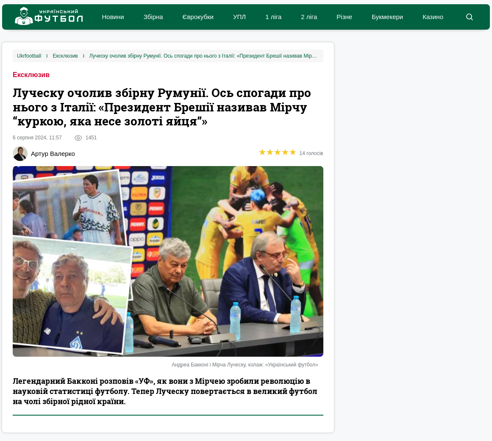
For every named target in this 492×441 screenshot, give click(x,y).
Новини (113, 16)
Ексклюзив (31, 74)
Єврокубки (198, 16)
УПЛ (239, 16)
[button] (469, 16)
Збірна (153, 16)
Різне (344, 16)
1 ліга (273, 16)
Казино (433, 16)
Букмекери (387, 16)
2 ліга (309, 16)
